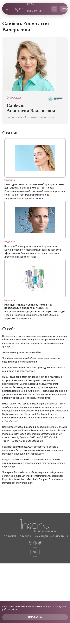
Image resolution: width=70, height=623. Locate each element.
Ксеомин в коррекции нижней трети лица (31, 246)
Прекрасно (35, 617)
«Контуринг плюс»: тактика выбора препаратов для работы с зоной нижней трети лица (34, 186)
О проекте (10, 536)
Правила (25, 536)
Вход (65, 8)
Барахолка (33, 18)
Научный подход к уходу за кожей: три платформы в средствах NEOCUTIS (28, 306)
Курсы (30, 4)
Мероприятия (34, 11)
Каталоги (35, 25)
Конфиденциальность (49, 536)
